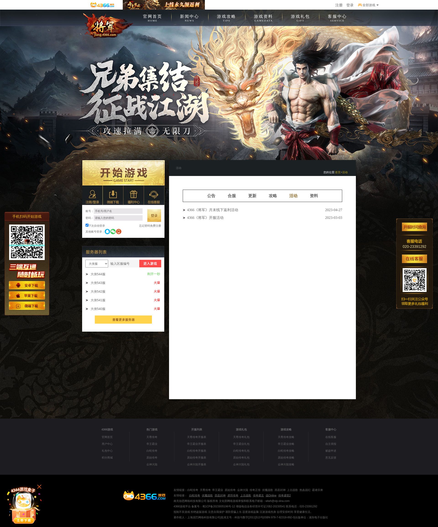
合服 (232, 196)
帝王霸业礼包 (241, 444)
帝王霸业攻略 (286, 444)
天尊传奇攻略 (286, 437)
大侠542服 (98, 291)
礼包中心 (107, 450)
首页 (338, 172)
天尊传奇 (151, 437)
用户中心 (107, 444)
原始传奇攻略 (286, 457)
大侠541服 (98, 300)
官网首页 (152, 17)
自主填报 (330, 444)
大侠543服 (98, 283)
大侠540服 (98, 309)
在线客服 (330, 437)
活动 (345, 172)
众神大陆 (151, 464)
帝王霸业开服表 (196, 444)
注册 (339, 5)
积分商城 (107, 457)
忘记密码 (144, 225)
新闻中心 (189, 17)
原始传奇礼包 (241, 457)
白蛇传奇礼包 (241, 450)
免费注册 (155, 225)
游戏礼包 (300, 17)
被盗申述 (330, 450)
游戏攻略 (226, 17)
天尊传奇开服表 (196, 437)
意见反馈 (330, 457)
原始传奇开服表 (196, 457)
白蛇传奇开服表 (196, 450)
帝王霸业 (151, 444)
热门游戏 (151, 429)
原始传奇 (151, 457)
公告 (211, 196)
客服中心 (337, 17)
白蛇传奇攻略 (286, 450)
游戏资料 (263, 17)
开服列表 (196, 429)
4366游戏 (107, 429)
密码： (114, 218)
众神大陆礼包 (241, 464)
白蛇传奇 (151, 450)
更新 (252, 196)
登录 (350, 5)
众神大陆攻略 (286, 464)
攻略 (273, 196)
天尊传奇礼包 (241, 437)
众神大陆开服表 (196, 464)
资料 (314, 196)
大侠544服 (98, 274)
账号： (114, 211)
